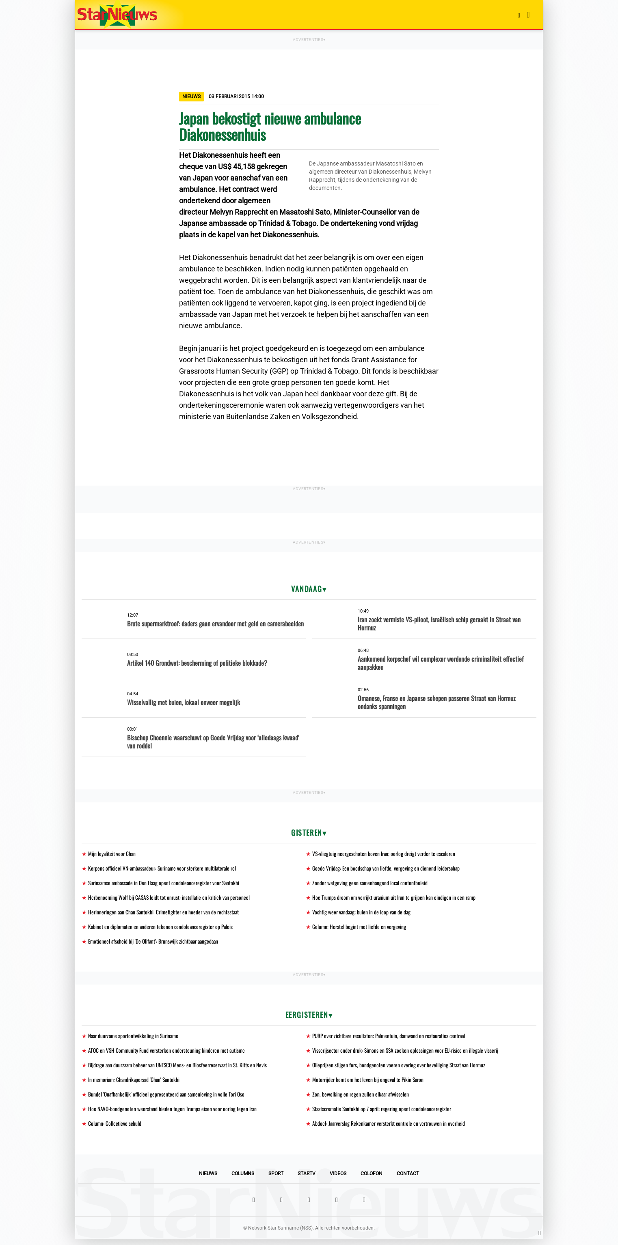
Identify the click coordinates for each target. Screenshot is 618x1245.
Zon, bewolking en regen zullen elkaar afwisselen (361, 1098)
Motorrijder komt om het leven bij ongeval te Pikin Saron (370, 1083)
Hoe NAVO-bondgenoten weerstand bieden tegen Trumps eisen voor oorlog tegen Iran (174, 1114)
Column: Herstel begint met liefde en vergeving (360, 929)
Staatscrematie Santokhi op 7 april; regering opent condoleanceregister (385, 1114)
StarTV (306, 1179)
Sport (275, 1179)
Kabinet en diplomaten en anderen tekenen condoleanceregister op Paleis (163, 929)
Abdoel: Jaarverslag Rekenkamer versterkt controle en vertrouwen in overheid (391, 1129)
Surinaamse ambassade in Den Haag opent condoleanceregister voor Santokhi (167, 883)
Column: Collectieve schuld (115, 1129)
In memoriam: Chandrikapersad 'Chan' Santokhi (136, 1083)
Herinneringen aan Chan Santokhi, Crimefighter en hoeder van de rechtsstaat (166, 914)
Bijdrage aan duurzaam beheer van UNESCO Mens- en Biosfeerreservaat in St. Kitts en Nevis (181, 1068)
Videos (338, 1179)
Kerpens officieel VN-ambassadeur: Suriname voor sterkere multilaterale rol (166, 868)
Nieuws (208, 1179)
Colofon (371, 1179)
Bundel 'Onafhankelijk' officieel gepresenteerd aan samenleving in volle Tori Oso (168, 1098)
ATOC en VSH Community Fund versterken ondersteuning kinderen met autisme (168, 1053)
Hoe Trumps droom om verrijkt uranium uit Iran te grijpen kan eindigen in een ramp (397, 899)
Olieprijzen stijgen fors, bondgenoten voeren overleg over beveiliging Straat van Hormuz (401, 1068)
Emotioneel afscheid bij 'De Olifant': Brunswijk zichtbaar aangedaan (156, 944)
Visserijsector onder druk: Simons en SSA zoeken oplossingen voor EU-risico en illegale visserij (408, 1053)
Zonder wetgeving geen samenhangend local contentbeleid (371, 883)
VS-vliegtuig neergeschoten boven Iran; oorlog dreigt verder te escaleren (386, 853)
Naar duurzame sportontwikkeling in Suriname (135, 1038)
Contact (408, 1179)
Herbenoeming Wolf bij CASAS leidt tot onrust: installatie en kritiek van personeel (171, 899)
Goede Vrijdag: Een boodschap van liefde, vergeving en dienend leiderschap (388, 868)
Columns (242, 1179)
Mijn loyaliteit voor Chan (112, 853)
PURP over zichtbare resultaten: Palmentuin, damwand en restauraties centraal (393, 1038)
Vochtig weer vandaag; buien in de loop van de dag (362, 914)
